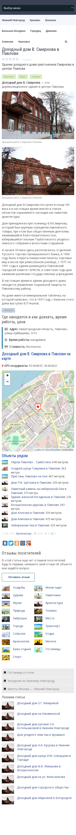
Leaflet (37, 450)
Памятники (53, 595)
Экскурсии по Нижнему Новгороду (29, 681)
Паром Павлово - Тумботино (31, 462)
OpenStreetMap (53, 450)
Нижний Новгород (13, 20)
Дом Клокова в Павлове (28, 513)
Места (49, 618)
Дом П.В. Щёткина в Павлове (31, 482)
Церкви (18, 595)
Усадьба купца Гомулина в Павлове (35, 468)
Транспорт (52, 626)
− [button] (7, 382)
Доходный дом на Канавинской (38, 714)
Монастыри (53, 587)
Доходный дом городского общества (43, 787)
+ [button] (7, 376)
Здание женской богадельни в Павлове (38, 497)
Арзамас (35, 20)
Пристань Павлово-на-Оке (29, 476)
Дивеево (51, 31)
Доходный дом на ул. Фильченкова (41, 777)
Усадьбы (19, 587)
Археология (21, 641)
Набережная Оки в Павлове (30, 525)
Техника (51, 610)
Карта (23, 76)
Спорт (17, 657)
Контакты (8, 76)
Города (18, 626)
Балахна (50, 20)
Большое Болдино (13, 31)
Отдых (49, 634)
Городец (35, 31)
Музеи (17, 603)
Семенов (7, 41)
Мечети (50, 641)
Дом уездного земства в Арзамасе (41, 735)
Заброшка (20, 618)
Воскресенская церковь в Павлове (35, 505)
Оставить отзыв (18, 577)
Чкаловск (24, 41)
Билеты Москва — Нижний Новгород (31, 689)
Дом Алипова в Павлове (28, 519)
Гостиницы (52, 649)
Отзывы (36, 76)
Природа (19, 610)
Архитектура (23, 533)
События (19, 634)
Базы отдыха (22, 649)
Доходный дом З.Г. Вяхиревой (37, 703)
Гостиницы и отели (19, 672)
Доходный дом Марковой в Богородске (44, 798)
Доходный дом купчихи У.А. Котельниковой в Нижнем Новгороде (43, 726)
